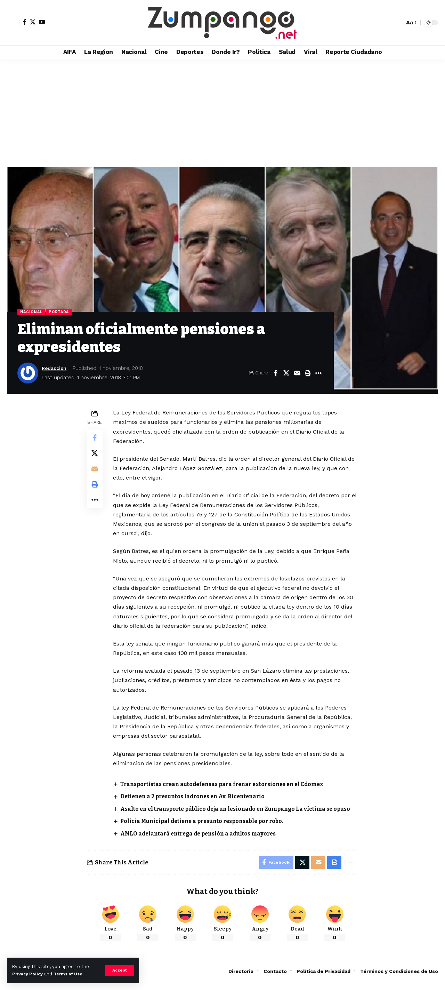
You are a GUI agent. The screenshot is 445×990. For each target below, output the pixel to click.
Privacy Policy (28, 973)
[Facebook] (24, 22)
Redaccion (55, 368)
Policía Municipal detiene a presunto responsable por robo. (207, 829)
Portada (61, 312)
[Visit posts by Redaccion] (27, 373)
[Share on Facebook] (275, 373)
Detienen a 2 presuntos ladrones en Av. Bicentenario (198, 797)
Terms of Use (72, 973)
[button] (119, 970)
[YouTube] (42, 22)
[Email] (297, 373)
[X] (32, 22)
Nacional (32, 312)
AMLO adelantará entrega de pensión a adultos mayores (203, 842)
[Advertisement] (222, 111)
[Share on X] (286, 373)
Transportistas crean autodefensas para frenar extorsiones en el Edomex (229, 784)
